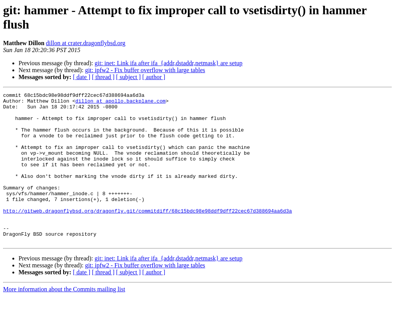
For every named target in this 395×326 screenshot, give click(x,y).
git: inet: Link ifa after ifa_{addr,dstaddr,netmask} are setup (168, 63)
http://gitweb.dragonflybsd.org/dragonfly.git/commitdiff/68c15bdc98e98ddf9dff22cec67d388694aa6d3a (147, 234)
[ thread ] (103, 77)
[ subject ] (128, 77)
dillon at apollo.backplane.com (120, 103)
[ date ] (81, 77)
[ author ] (153, 77)
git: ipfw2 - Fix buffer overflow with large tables (145, 70)
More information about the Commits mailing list (64, 319)
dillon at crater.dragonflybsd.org (85, 43)
